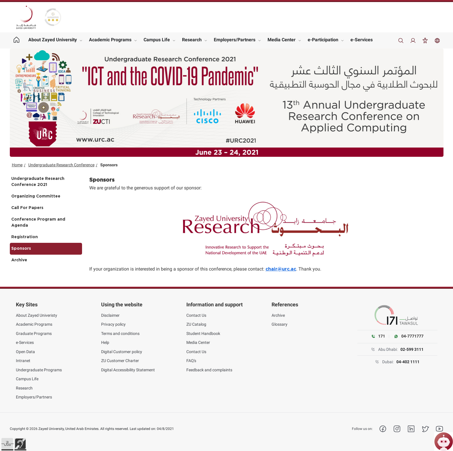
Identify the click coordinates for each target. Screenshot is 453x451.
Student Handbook (203, 333)
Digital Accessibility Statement (128, 370)
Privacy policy (113, 324)
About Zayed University (52, 39)
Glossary (279, 324)
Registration (24, 237)
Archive (19, 260)
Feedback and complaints (209, 370)
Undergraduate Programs (39, 370)
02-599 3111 (412, 349)
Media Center (282, 39)
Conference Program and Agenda (38, 222)
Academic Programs (110, 39)
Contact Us (196, 315)
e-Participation (323, 39)
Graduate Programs (34, 333)
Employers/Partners (234, 39)
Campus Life (157, 39)
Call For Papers (27, 208)
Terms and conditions (120, 333)
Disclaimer (110, 315)
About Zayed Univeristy (36, 315)
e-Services (361, 39)
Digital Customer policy (121, 351)
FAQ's (191, 360)
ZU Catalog (196, 324)
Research (192, 39)
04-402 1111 (407, 361)
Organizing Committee (35, 196)
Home (17, 165)
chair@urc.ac (281, 269)
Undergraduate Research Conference (61, 165)
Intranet (23, 360)
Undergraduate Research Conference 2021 (37, 182)
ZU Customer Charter (120, 360)
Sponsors (21, 249)
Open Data (25, 351)
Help (105, 342)
